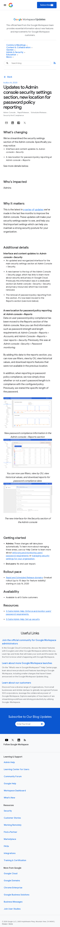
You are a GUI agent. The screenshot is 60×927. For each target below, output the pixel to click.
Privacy (4, 924)
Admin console (9, 112)
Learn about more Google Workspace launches (27, 663)
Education (12, 55)
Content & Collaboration (19, 47)
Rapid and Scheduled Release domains (24, 577)
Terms (10, 924)
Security (8, 811)
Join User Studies (12, 909)
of (33, 209)
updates (39, 209)
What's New (9, 797)
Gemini (10, 50)
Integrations (9, 853)
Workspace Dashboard (15, 790)
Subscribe (47, 5)
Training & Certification (15, 860)
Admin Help (9, 762)
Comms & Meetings (17, 45)
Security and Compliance (13, 115)
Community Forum (13, 776)
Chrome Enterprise (13, 887)
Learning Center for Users (16, 769)
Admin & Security (15, 52)
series (28, 209)
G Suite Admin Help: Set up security (23, 619)
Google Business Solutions (16, 895)
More (10, 57)
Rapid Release (23, 112)
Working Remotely (12, 825)
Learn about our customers (16, 682)
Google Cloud (10, 873)
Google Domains (12, 880)
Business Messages (13, 902)
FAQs (6, 846)
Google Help (10, 783)
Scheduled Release (39, 112)
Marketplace (10, 839)
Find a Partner (10, 832)
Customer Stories (12, 818)
